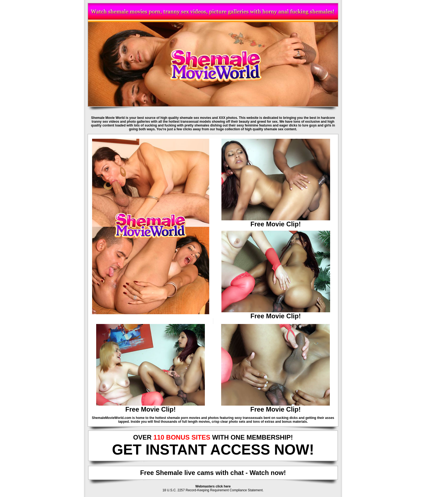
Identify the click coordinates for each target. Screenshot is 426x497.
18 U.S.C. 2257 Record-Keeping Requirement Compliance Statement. (213, 490)
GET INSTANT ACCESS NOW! (213, 450)
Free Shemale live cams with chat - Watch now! (213, 472)
